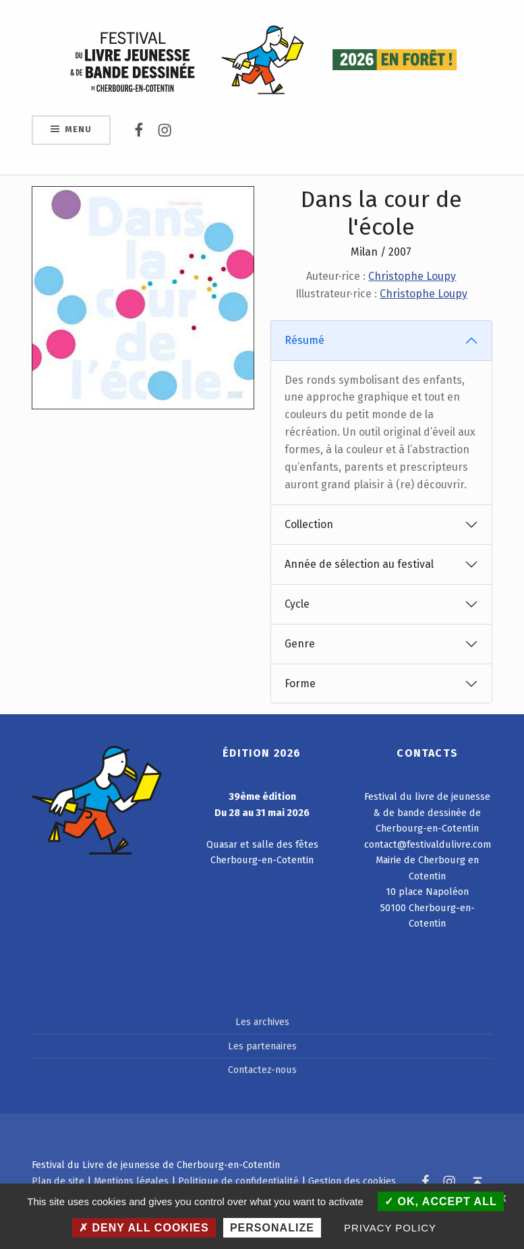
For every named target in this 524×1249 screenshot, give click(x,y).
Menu (78, 129)
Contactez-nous (262, 1070)
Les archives (262, 1022)
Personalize (272, 1227)
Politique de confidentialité (238, 1181)
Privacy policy (390, 1227)
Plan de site (58, 1181)
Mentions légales (131, 1181)
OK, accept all (440, 1201)
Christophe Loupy (412, 276)
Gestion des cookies (352, 1181)
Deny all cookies (144, 1227)
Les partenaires (262, 1046)
